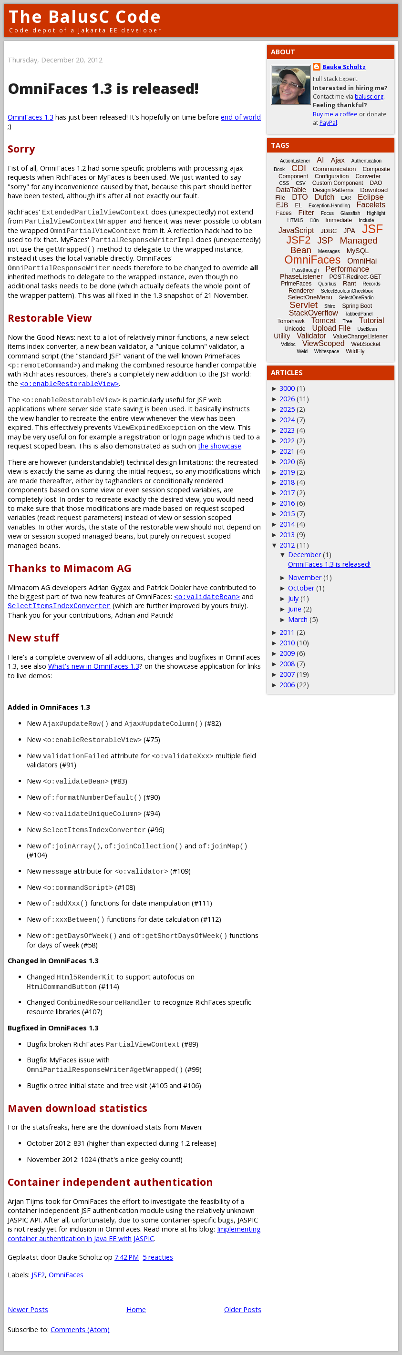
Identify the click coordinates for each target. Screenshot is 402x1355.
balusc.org (369, 96)
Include (366, 220)
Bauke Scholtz (344, 67)
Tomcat (323, 320)
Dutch (325, 197)
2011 (287, 632)
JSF (372, 228)
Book (279, 169)
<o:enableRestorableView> (69, 383)
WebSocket (366, 344)
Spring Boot (357, 306)
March (298, 619)
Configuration (332, 176)
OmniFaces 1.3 (30, 117)
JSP (325, 240)
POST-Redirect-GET (355, 277)
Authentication (366, 160)
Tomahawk (291, 321)
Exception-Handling (329, 205)
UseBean (367, 329)
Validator (311, 336)
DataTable (291, 190)
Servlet (303, 305)
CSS (284, 183)
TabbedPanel (358, 313)
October (301, 587)
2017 (287, 492)
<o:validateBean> (207, 596)
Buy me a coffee (335, 114)
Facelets (371, 205)
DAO (376, 183)
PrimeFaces (296, 283)
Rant (349, 283)
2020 (287, 461)
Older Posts (242, 1309)
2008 (287, 663)
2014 (287, 524)
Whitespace (326, 351)
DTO (300, 197)
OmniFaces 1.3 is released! (103, 88)
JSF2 (38, 1274)
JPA (349, 230)
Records (372, 283)
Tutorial (371, 320)
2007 (287, 674)
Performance (348, 269)
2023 (287, 430)
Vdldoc (288, 344)
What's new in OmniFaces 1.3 (93, 666)
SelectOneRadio (356, 297)
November (304, 577)
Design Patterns (333, 190)
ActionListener (295, 160)
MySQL (358, 251)
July (293, 598)
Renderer (301, 290)
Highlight (376, 213)
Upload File (331, 328)
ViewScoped (323, 343)
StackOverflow (313, 313)
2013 (287, 534)
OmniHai (362, 261)
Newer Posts (28, 1309)
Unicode (294, 329)
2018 (287, 482)
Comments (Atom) (80, 1329)
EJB (282, 205)
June (294, 608)
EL (298, 205)
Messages (329, 251)
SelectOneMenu (310, 297)
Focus (327, 213)
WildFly (355, 351)
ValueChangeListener (360, 336)
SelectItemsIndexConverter (59, 605)
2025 (287, 409)
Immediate (338, 220)
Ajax (337, 160)
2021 (287, 451)
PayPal (328, 123)
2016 (287, 503)
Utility (282, 336)
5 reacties (158, 1257)
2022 (287, 440)
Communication (334, 169)
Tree (347, 321)
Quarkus (327, 283)
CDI (298, 168)
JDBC (328, 230)
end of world (241, 117)
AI (320, 160)
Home (136, 1309)
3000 (287, 388)
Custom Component (337, 183)
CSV (301, 183)
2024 (287, 419)
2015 (287, 513)
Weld (302, 351)
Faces (284, 213)
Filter (306, 212)
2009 (287, 653)
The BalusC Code (85, 16)
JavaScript (296, 230)
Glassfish (350, 213)
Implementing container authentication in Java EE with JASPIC (134, 1233)
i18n (314, 220)
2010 (287, 642)
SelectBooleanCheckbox (347, 291)
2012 (287, 545)
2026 (287, 398)
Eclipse (371, 197)
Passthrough (305, 270)
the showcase (219, 445)
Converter (368, 176)
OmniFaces (66, 1274)
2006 (287, 684)
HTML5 (295, 220)
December (304, 554)
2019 (287, 472)
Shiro (329, 306)
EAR (346, 198)
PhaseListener (301, 276)
